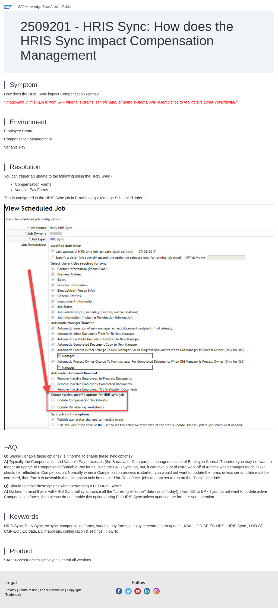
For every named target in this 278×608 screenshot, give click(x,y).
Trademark (13, 595)
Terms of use (28, 590)
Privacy (10, 590)
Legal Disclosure (52, 590)
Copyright (74, 590)
